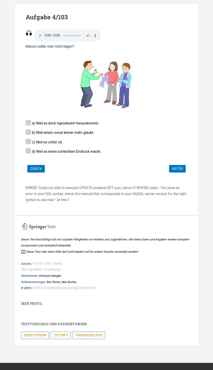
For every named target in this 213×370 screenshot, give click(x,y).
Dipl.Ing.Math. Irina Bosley (41, 269)
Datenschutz (86, 288)
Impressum (66, 288)
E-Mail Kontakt (44, 288)
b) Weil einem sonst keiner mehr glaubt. (62, 132)
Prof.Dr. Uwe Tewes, (47, 263)
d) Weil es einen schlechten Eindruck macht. (66, 151)
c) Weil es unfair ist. (47, 142)
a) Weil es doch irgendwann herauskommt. (65, 123)
